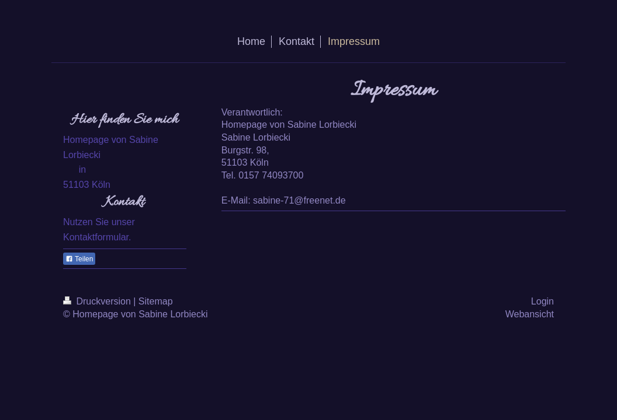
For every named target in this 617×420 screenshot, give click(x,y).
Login (542, 301)
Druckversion (98, 301)
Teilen (79, 259)
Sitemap (155, 301)
